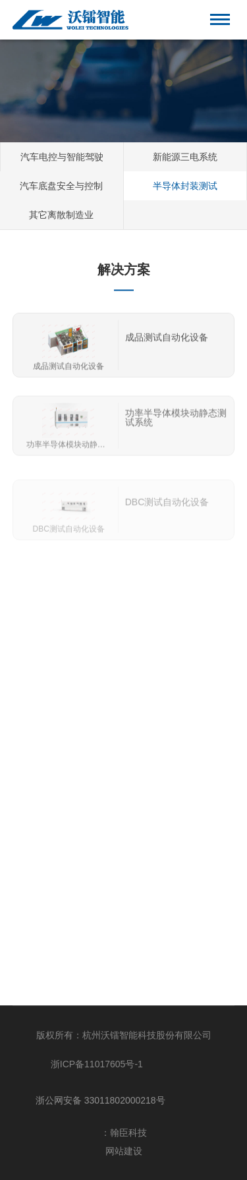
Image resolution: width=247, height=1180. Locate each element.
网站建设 (123, 1151)
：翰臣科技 (124, 1132)
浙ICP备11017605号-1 (97, 1064)
